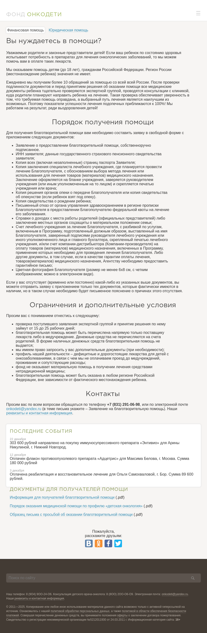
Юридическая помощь (68, 30)
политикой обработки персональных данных (79, 611)
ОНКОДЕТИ (44, 14)
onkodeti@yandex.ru (23, 409)
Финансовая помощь (25, 30)
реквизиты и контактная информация (39, 413)
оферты (122, 615)
